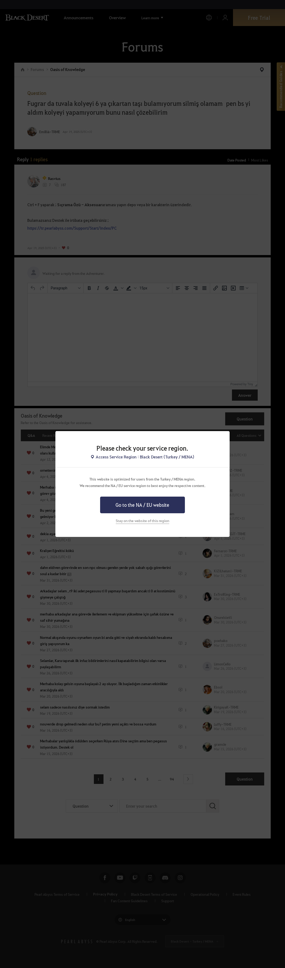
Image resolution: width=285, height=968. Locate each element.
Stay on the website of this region (142, 520)
